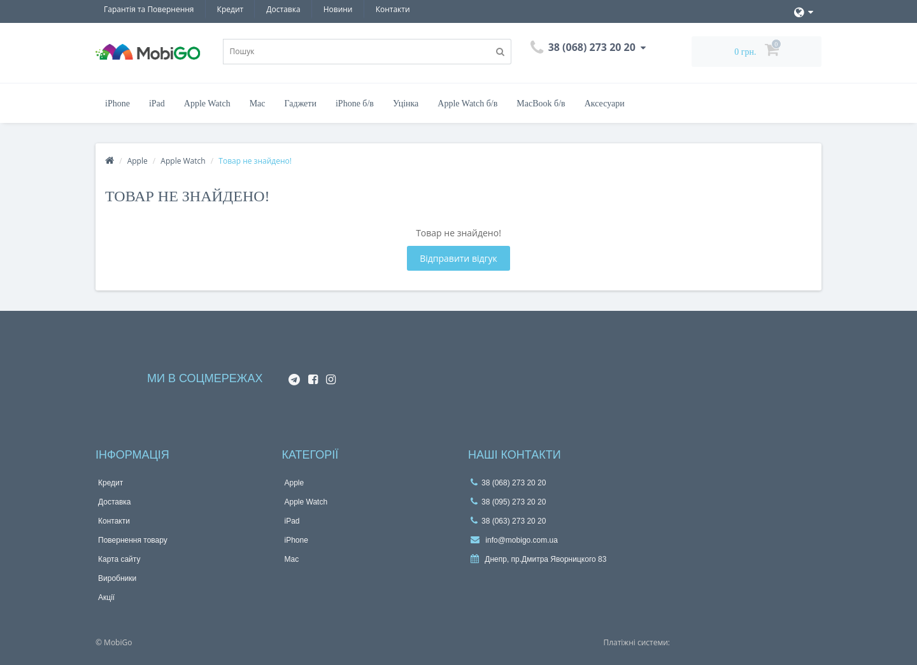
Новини (338, 9)
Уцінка (405, 103)
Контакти (393, 9)
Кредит (230, 9)
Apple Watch (207, 103)
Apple (137, 160)
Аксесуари (605, 103)
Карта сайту (119, 559)
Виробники (117, 578)
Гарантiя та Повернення (149, 9)
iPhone (117, 103)
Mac (258, 103)
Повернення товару (132, 540)
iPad (157, 103)
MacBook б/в (540, 103)
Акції (106, 597)
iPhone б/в (355, 103)
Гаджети (300, 103)
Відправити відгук (458, 258)
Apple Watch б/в (467, 103)
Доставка (283, 9)
